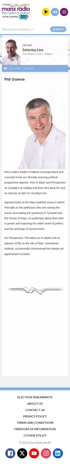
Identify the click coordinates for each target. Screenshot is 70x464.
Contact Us (35, 410)
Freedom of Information (35, 429)
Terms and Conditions (35, 422)
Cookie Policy (35, 435)
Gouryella (15, 68)
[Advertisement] (35, 333)
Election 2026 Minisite (35, 397)
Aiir (49, 442)
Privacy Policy (35, 416)
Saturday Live (32, 50)
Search (58, 29)
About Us (35, 403)
